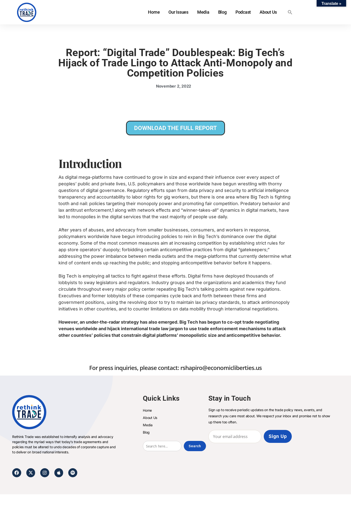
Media (203, 12)
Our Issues (178, 12)
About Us (268, 12)
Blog (222, 12)
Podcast (243, 12)
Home (154, 12)
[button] (290, 12)
